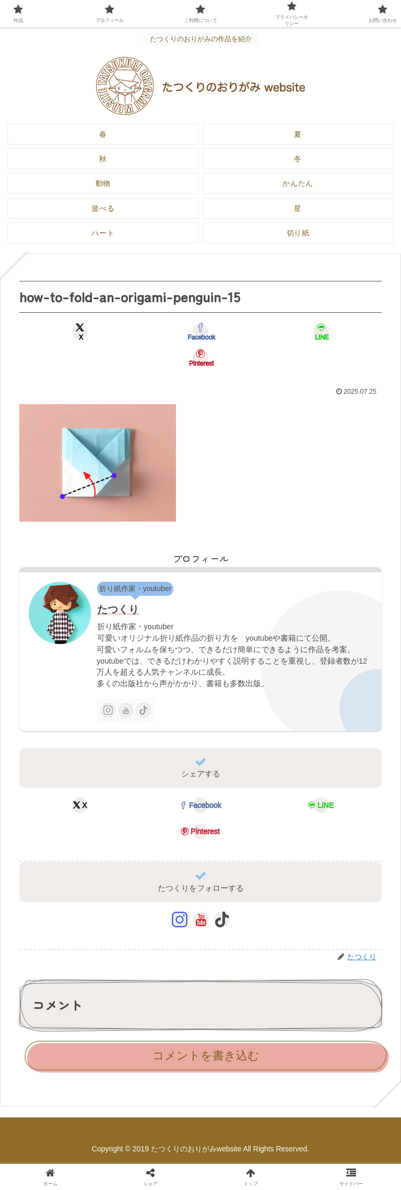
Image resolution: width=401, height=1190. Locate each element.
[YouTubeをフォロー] (126, 710)
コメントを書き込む (206, 1055)
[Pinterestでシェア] (200, 357)
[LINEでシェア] (321, 331)
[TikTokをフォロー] (143, 710)
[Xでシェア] (80, 331)
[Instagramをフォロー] (108, 710)
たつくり (118, 609)
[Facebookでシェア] (200, 331)
